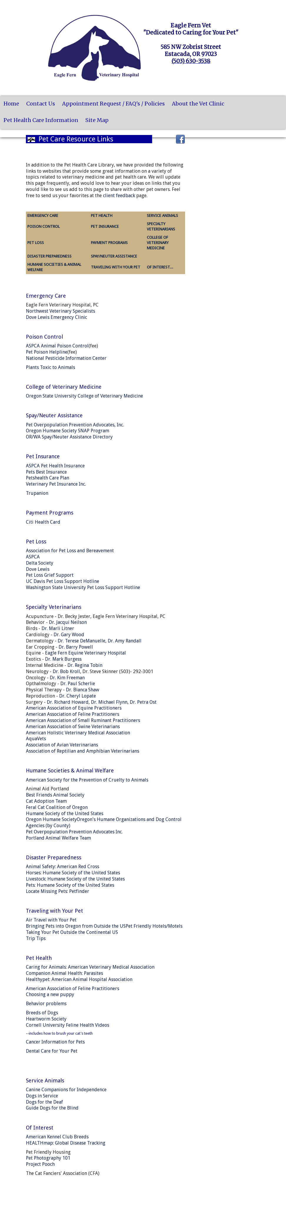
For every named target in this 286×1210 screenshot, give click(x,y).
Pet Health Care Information (41, 120)
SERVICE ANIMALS (162, 215)
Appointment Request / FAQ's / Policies (113, 103)
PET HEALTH (101, 215)
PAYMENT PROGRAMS (109, 242)
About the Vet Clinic (198, 103)
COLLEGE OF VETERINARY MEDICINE (158, 242)
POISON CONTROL (43, 226)
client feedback (119, 195)
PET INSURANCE (105, 226)
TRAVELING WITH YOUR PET (115, 267)
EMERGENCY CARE (42, 215)
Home (11, 103)
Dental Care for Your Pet (51, 1051)
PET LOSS (35, 242)
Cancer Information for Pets (55, 1042)
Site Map (97, 120)
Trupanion (37, 493)
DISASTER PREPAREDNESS (49, 256)
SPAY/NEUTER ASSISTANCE (114, 256)
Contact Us (40, 103)
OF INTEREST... (160, 267)
